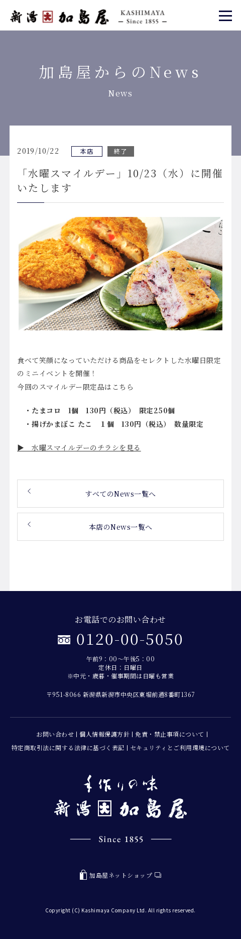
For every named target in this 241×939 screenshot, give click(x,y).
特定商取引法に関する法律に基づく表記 (68, 747)
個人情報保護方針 (104, 734)
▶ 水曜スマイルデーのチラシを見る (79, 447)
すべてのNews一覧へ (120, 494)
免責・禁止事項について (169, 734)
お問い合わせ (55, 734)
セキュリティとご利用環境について (180, 747)
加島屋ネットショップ (120, 875)
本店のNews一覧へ (121, 527)
